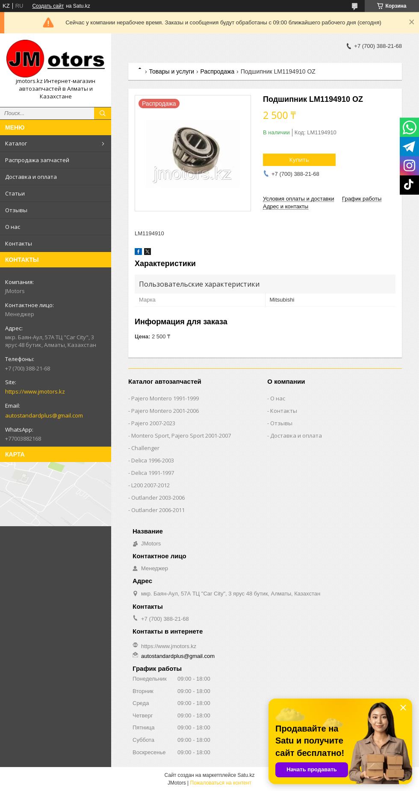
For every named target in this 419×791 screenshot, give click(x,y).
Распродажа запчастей (37, 160)
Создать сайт (48, 6)
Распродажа (218, 71)
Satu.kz (245, 775)
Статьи (15, 193)
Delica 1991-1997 (152, 473)
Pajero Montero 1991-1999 (165, 398)
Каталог (16, 143)
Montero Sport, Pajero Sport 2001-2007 (181, 435)
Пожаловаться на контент (220, 783)
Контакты (18, 243)
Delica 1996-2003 (152, 460)
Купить (299, 159)
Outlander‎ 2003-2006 (158, 497)
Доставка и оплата (31, 177)
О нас (12, 227)
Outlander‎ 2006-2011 (158, 510)
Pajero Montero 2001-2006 (165, 411)
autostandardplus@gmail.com (44, 415)
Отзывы (16, 210)
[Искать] (102, 113)
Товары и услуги (171, 71)
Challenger (145, 448)
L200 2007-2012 (150, 485)
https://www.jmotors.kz (35, 391)
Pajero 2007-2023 (153, 423)
